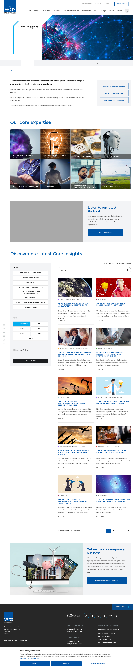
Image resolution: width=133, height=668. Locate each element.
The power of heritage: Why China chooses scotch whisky (112, 451)
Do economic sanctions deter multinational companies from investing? (74, 305)
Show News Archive (21, 350)
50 (123, 530)
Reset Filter (31, 361)
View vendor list (25, 658)
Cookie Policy (35, 658)
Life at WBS (46, 11)
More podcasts (105, 232)
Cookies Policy (104, 639)
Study (36, 11)
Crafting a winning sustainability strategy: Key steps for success (73, 403)
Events (111, 11)
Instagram (4, 339)
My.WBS (107, 4)
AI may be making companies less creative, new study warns (113, 500)
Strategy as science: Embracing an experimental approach (113, 402)
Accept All (35, 663)
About (28, 11)
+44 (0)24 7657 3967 (74, 644)
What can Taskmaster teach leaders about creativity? (111, 304)
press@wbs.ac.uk (73, 641)
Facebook (4, 329)
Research (57, 11)
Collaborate (86, 11)
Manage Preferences (98, 663)
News (96, 11)
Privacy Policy (104, 636)
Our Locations (10, 640)
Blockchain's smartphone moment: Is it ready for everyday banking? (110, 354)
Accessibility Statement (108, 630)
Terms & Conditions (106, 633)
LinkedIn (4, 332)
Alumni (119, 11)
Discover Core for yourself (106, 580)
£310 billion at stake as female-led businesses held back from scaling (74, 354)
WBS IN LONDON (121, 4)
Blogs (103, 11)
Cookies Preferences (107, 643)
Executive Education (71, 11)
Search (127, 11)
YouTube (4, 336)
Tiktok (4, 343)
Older (128, 531)
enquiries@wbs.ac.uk (74, 629)
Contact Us (25, 640)
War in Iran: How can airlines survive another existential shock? (73, 452)
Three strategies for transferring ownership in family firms (72, 501)
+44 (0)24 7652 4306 (74, 631)
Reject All (66, 663)
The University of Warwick (91, 4)
